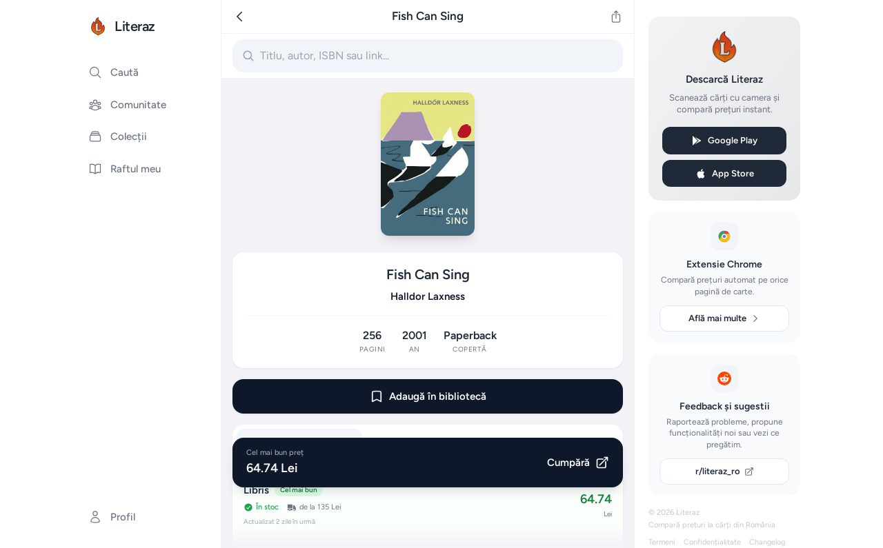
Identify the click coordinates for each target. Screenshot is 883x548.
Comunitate (127, 105)
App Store (724, 173)
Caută (113, 72)
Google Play (724, 140)
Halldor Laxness (427, 296)
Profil (111, 517)
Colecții (117, 136)
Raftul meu (124, 169)
